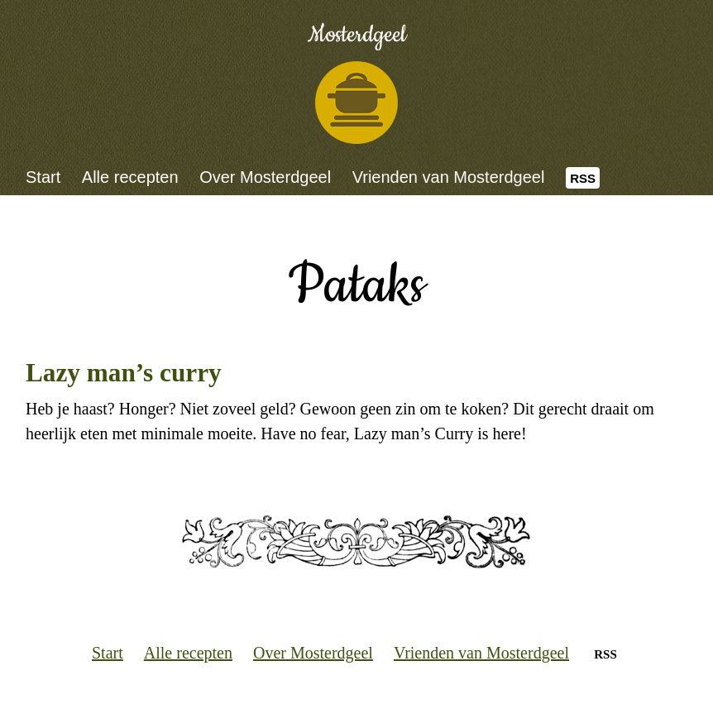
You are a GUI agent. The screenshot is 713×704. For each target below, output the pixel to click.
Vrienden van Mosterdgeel (448, 177)
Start (43, 177)
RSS (583, 178)
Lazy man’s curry (124, 372)
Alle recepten (130, 177)
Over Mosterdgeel (265, 177)
